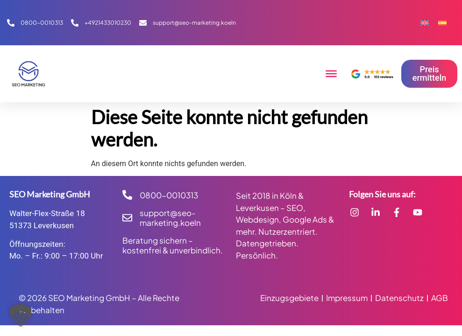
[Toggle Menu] (331, 73)
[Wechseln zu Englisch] (425, 22)
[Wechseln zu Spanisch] (442, 22)
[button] (20, 315)
